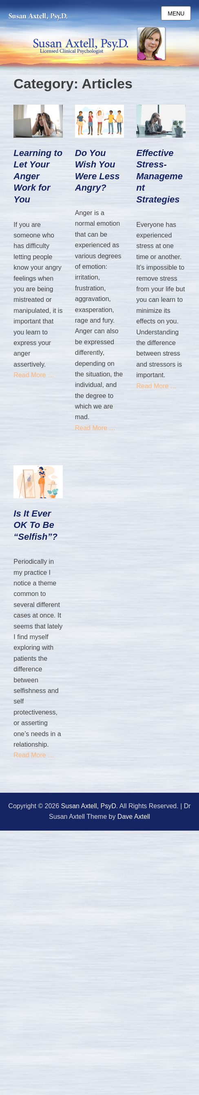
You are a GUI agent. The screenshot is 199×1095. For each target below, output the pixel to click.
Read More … (33, 375)
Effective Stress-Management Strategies (159, 176)
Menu (176, 13)
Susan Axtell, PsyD (88, 806)
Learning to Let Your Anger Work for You (37, 176)
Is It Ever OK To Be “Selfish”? (35, 525)
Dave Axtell (133, 816)
